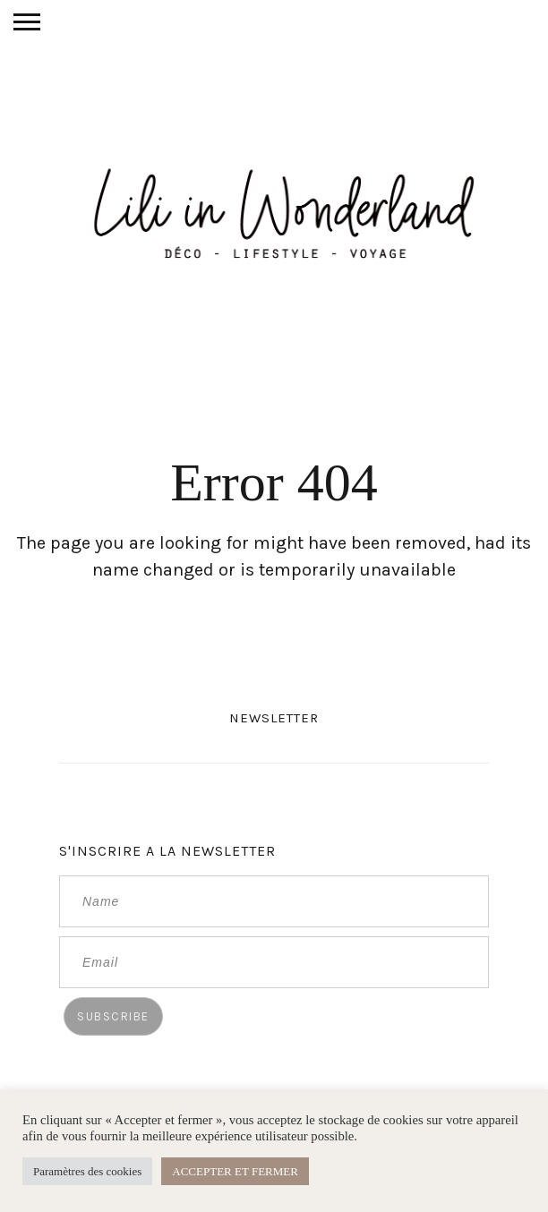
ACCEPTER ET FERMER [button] (235, 1171)
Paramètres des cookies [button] (87, 1171)
